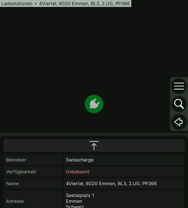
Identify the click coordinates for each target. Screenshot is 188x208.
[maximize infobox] (94, 145)
